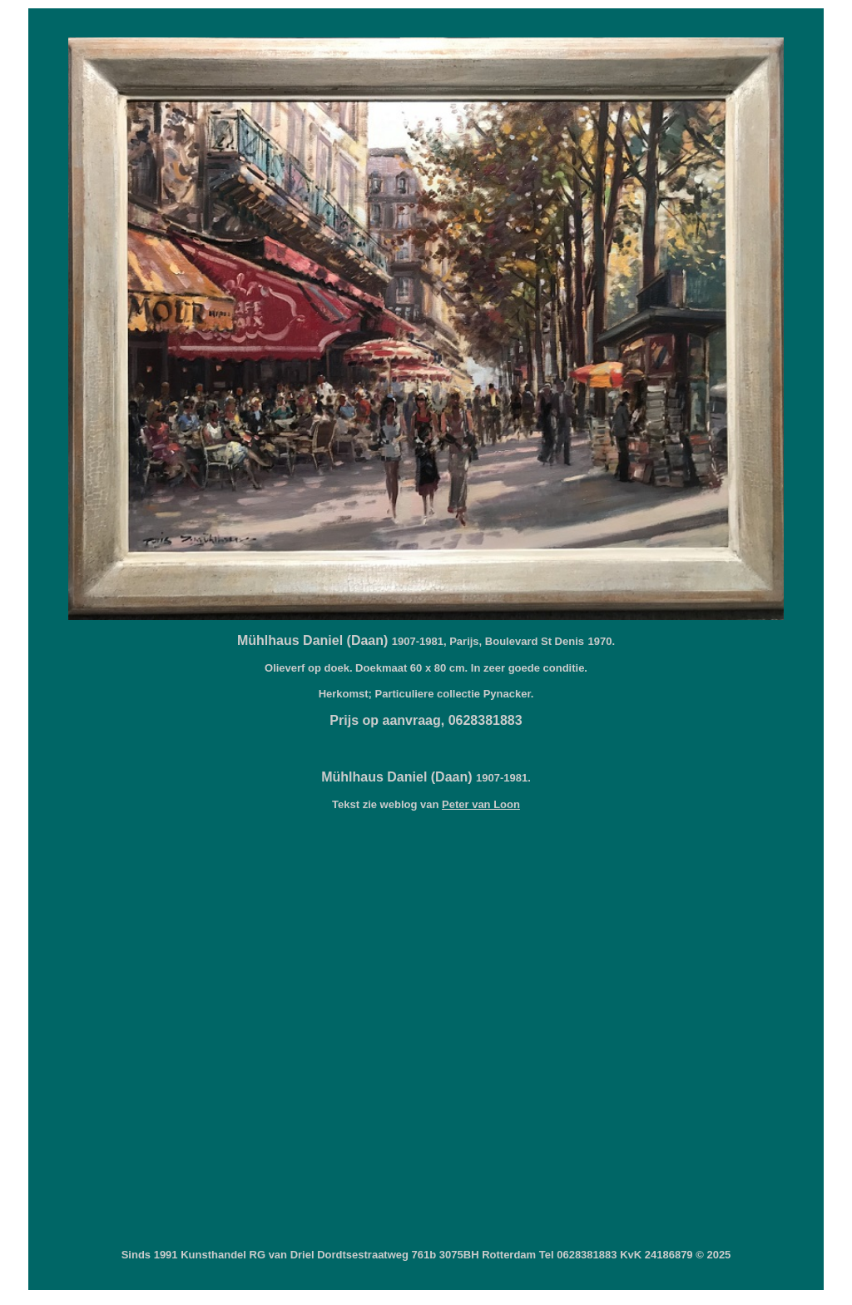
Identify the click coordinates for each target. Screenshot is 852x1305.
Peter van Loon (481, 804)
